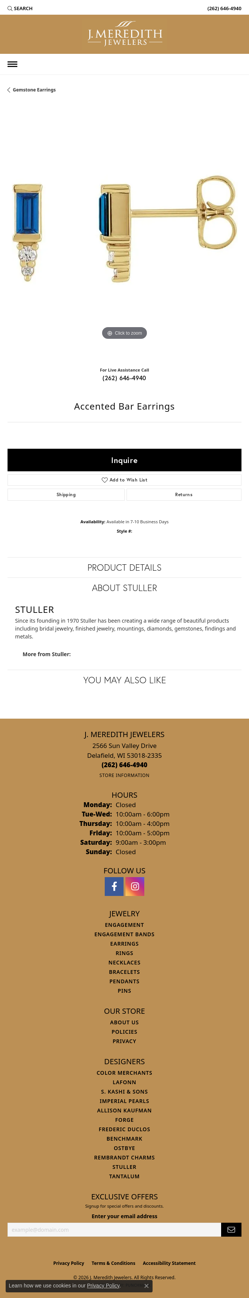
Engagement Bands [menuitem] (124, 934)
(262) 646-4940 (124, 378)
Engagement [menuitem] (124, 924)
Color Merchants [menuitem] (124, 1072)
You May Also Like (124, 680)
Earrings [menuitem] (124, 943)
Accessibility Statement (169, 1263)
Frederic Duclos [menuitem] (124, 1129)
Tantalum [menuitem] (124, 1176)
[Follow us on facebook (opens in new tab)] (114, 886)
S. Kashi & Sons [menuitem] (124, 1091)
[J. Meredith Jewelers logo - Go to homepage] (124, 34)
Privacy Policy (68, 1263)
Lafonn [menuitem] (124, 1082)
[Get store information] (124, 775)
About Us (124, 1022)
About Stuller (124, 588)
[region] (124, 233)
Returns (183, 494)
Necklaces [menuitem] (124, 962)
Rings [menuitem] (124, 953)
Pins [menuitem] (124, 990)
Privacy (124, 1041)
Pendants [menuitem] (124, 981)
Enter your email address (124, 1216)
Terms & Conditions (113, 1263)
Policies (124, 1031)
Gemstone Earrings (34, 90)
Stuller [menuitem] (125, 1166)
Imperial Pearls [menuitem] (125, 1101)
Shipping (66, 494)
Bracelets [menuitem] (124, 971)
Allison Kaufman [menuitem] (124, 1110)
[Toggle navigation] (12, 64)
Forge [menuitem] (124, 1119)
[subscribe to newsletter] (231, 1230)
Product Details (124, 567)
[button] (20, 8)
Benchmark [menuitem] (124, 1138)
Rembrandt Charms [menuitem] (124, 1157)
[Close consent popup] (146, 1286)
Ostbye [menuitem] (124, 1148)
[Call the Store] (125, 764)
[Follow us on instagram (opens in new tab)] (134, 886)
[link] (223, 8)
